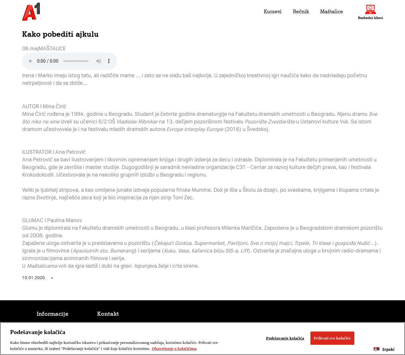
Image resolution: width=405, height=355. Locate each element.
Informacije (52, 313)
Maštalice (331, 12)
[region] (202, 338)
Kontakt (108, 313)
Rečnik (301, 12)
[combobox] (384, 349)
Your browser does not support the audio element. (69, 61)
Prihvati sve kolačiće (332, 338)
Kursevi (273, 12)
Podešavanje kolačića (285, 338)
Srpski (384, 349)
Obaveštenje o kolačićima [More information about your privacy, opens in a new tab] (174, 348)
